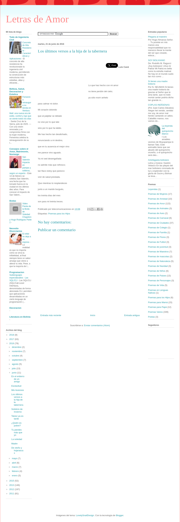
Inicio (92, 315)
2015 (12, 480)
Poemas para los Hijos (59, 213)
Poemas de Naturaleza (159, 261)
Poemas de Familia (157, 232)
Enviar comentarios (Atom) (97, 325)
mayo (15, 458)
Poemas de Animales (158, 208)
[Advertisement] (63, 78)
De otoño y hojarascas (17, 450)
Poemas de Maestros (158, 251)
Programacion (16, 272)
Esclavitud (16, 386)
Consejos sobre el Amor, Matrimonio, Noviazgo (19, 152)
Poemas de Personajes (159, 280)
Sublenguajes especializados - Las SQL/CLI (18, 278)
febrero (16, 471)
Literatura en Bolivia (19, 317)
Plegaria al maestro (157, 36)
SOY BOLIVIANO (156, 60)
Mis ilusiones (17, 390)
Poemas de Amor (156, 203)
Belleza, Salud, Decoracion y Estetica (17, 91)
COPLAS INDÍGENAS (159, 105)
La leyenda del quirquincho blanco (167, 130)
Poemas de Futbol (157, 242)
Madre (14, 443)
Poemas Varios (155, 312)
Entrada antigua (132, 315)
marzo (15, 467)
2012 (12, 489)
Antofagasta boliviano (158, 160)
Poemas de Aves (156, 213)
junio (14, 372)
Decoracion (15, 308)
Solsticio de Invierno (16, 410)
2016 (12, 343)
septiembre (17, 360)
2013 (12, 485)
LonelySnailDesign (85, 515)
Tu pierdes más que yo (16, 432)
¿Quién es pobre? (16, 424)
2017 (12, 339)
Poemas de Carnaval (158, 218)
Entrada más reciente (50, 315)
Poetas (151, 317)
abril (14, 462)
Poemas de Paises (157, 275)
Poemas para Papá (157, 307)
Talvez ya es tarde (17, 417)
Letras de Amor (37, 19)
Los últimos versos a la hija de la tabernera (17, 399)
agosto (15, 364)
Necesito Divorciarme (15, 229)
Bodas (12, 201)
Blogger (119, 515)
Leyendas (152, 189)
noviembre (17, 351)
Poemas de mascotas (158, 256)
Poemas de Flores (157, 237)
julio (14, 368)
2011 (12, 493)
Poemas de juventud (158, 247)
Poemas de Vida (156, 285)
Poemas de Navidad (158, 266)
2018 (12, 335)
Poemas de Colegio (157, 227)
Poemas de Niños (156, 271)
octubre (16, 355)
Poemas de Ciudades (158, 223)
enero (15, 475)
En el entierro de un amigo (17, 379)
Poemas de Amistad (158, 199)
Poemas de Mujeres (158, 194)
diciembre (17, 347)
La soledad (16, 439)
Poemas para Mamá (158, 302)
